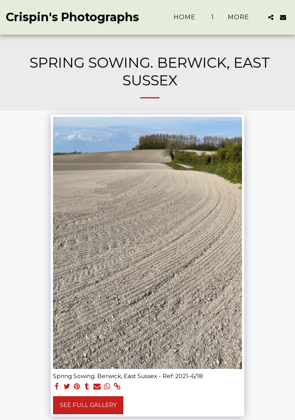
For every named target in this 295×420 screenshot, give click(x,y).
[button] (271, 17)
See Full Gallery (88, 404)
